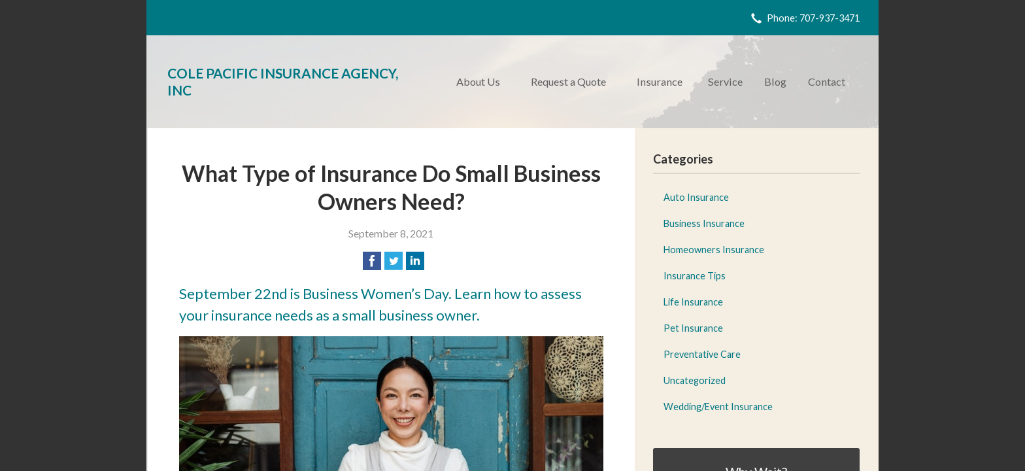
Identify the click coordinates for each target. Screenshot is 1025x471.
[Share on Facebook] (372, 261)
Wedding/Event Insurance (718, 406)
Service (725, 81)
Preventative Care (702, 354)
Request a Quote (568, 81)
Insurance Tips (695, 275)
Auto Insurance (696, 197)
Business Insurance (704, 223)
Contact (826, 81)
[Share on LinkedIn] (415, 261)
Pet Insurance (693, 328)
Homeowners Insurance (714, 249)
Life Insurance (693, 301)
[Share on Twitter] (393, 261)
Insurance (659, 81)
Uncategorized (695, 380)
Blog (775, 81)
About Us (478, 81)
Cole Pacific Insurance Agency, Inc (282, 81)
